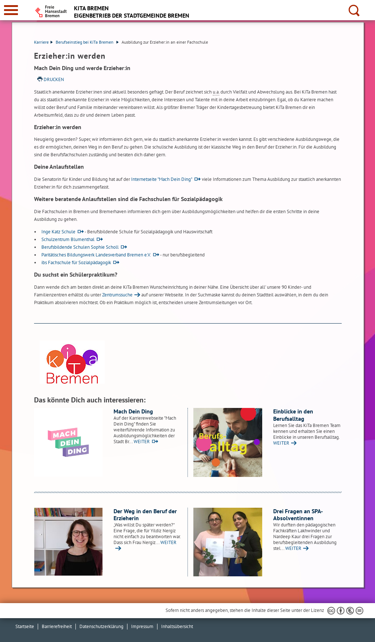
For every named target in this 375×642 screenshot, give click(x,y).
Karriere (43, 42)
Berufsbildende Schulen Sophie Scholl (80, 247)
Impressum (142, 626)
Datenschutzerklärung (101, 626)
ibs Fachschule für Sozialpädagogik (76, 262)
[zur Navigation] (11, 10)
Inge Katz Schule (58, 232)
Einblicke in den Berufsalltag (293, 415)
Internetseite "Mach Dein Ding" (161, 179)
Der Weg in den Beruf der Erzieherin (145, 514)
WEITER (142, 441)
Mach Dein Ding (133, 411)
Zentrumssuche (117, 295)
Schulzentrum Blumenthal (67, 239)
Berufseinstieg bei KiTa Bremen (87, 42)
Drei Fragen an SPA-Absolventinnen (298, 514)
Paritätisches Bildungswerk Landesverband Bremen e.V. (96, 255)
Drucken (54, 79)
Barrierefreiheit (57, 626)
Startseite (24, 626)
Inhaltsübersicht (177, 626)
